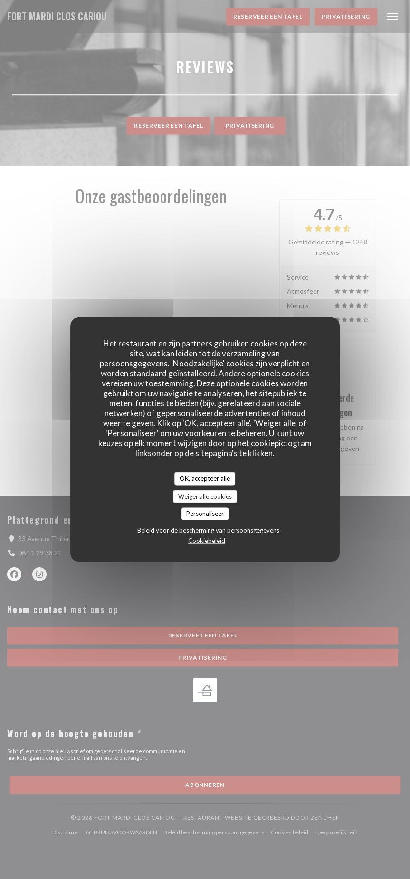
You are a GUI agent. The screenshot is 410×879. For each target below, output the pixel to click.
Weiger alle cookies (205, 496)
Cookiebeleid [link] (206, 540)
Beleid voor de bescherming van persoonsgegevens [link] (208, 529)
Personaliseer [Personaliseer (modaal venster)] (205, 513)
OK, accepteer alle (205, 478)
